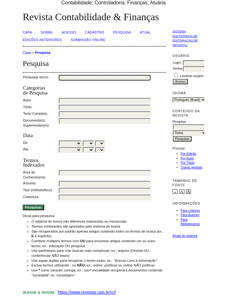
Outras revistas (191, 167)
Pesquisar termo (35, 77)
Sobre (47, 32)
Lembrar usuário (192, 76)
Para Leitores (190, 210)
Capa (27, 32)
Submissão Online (88, 40)
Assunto (29, 183)
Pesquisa (122, 32)
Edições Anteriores (42, 40)
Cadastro (94, 32)
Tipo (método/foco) (37, 190)
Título (27, 107)
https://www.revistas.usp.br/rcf (87, 292)
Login (177, 62)
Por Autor (187, 158)
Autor (27, 100)
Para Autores (190, 215)
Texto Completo (35, 113)
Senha (177, 68)
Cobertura (31, 197)
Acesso (69, 32)
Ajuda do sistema (185, 236)
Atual (145, 32)
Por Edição (189, 153)
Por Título (188, 162)
